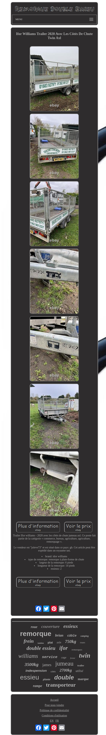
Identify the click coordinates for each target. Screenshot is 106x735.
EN (52, 720)
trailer (80, 665)
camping (84, 636)
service (49, 657)
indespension (36, 671)
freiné (72, 658)
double (64, 677)
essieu (29, 677)
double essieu (41, 648)
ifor (63, 648)
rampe (37, 686)
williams (28, 656)
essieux (70, 626)
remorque (35, 633)
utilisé (79, 671)
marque (83, 679)
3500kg (31, 664)
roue (34, 627)
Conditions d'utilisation (54, 715)
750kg (70, 641)
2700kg (66, 670)
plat (50, 642)
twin (84, 655)
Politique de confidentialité (54, 710)
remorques (77, 649)
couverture (50, 626)
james (46, 665)
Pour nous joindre (54, 705)
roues (82, 642)
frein (29, 641)
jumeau (64, 663)
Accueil (54, 699)
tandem (41, 643)
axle (59, 642)
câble (71, 636)
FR (57, 720)
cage (63, 657)
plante (46, 679)
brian (59, 635)
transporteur (61, 685)
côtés (53, 671)
